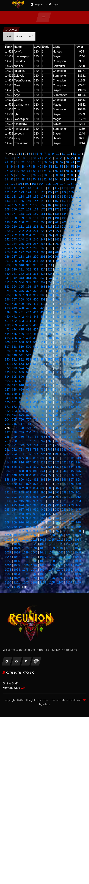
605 (7, 381)
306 (71, 260)
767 (64, 441)
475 (21, 329)
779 (71, 445)
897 (50, 492)
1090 (77, 573)
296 (78, 256)
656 (57, 398)
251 (71, 239)
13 (74, 153)
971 (28, 522)
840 (35, 471)
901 (78, 492)
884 (35, 488)
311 (28, 265)
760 (14, 441)
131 (78, 192)
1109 (8, 586)
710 (50, 419)
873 (35, 483)
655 (50, 398)
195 (64, 218)
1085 (34, 573)
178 (21, 213)
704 (7, 419)
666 (50, 402)
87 (17, 179)
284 (71, 252)
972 (35, 522)
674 (28, 406)
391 (50, 295)
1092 (17, 578)
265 (14, 248)
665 (42, 402)
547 (64, 355)
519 (21, 346)
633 (50, 389)
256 (28, 243)
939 (35, 509)
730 (35, 428)
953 (57, 513)
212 (28, 226)
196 (71, 218)
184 (64, 213)
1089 (69, 573)
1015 (51, 539)
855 (64, 475)
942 (57, 509)
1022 (34, 543)
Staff (30, 36)
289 (28, 256)
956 (78, 513)
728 (21, 428)
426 (64, 308)
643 (42, 393)
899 (64, 492)
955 (71, 513)
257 (35, 243)
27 (72, 158)
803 (7, 458)
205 (57, 222)
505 (78, 338)
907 (42, 496)
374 (7, 290)
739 (21, 432)
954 (64, 513)
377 (28, 290)
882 (21, 488)
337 (57, 273)
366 (28, 286)
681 (78, 406)
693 (7, 415)
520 (28, 346)
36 (45, 162)
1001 (8, 535)
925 (14, 505)
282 (57, 252)
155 (14, 205)
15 (6, 158)
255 (21, 243)
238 (57, 235)
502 (57, 338)
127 (50, 192)
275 (7, 252)
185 (71, 213)
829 (35, 466)
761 (21, 441)
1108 (77, 582)
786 (42, 449)
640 (21, 393)
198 (7, 222)
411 (35, 303)
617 (14, 385)
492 (64, 333)
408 (14, 303)
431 (21, 312)
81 (61, 175)
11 (63, 153)
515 (71, 342)
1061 (60, 561)
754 (50, 436)
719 (35, 423)
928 (35, 505)
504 (71, 338)
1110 (17, 586)
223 (28, 230)
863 (42, 479)
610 (42, 381)
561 (7, 363)
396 (7, 299)
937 (21, 509)
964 (57, 518)
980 (14, 526)
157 (28, 205)
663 (28, 402)
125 (35, 192)
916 (28, 501)
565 (35, 363)
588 (42, 372)
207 (71, 222)
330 (7, 273)
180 (35, 213)
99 (6, 183)
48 (34, 166)
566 (42, 363)
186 (78, 213)
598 (35, 376)
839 (28, 471)
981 (21, 526)
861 (28, 479)
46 (23, 166)
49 (39, 166)
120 (78, 188)
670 (78, 402)
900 (71, 492)
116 (50, 188)
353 (14, 282)
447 (57, 316)
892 (14, 492)
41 (72, 162)
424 (50, 308)
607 (21, 381)
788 (57, 449)
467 (42, 325)
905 (28, 496)
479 (50, 329)
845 (71, 471)
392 (57, 295)
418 (7, 308)
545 (50, 355)
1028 (8, 548)
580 (64, 368)
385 (7, 295)
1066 (25, 565)
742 (42, 432)
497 (21, 338)
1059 (43, 561)
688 (50, 411)
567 (50, 363)
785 (35, 449)
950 (35, 513)
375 (14, 290)
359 (57, 282)
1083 (17, 573)
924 (7, 505)
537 (71, 350)
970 (21, 522)
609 (35, 381)
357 (42, 282)
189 (21, 218)
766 (57, 441)
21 (39, 158)
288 (21, 256)
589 (50, 372)
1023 (43, 543)
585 (21, 372)
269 (42, 248)
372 (71, 286)
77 (39, 175)
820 (50, 462)
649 (7, 398)
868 (78, 479)
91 (39, 179)
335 (42, 273)
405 (71, 299)
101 (20, 183)
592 (71, 372)
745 (64, 432)
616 (7, 385)
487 (28, 333)
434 (42, 312)
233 (21, 235)
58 (12, 170)
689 (57, 411)
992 (21, 531)
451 (7, 320)
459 (64, 320)
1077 (43, 569)
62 (34, 170)
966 (71, 518)
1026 (69, 543)
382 (64, 290)
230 (78, 230)
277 (21, 252)
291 (42, 256)
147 (35, 200)
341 (7, 278)
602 (64, 376)
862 (35, 479)
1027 (77, 543)
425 (57, 308)
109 (76, 183)
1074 (17, 569)
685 (28, 411)
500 (42, 338)
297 (7, 260)
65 (50, 170)
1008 (69, 535)
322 (28, 269)
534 (50, 350)
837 (14, 471)
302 (42, 260)
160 (50, 205)
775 (42, 445)
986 (57, 526)
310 (21, 265)
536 (64, 350)
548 (71, 355)
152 (71, 200)
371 (64, 286)
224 (35, 230)
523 (50, 346)
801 (71, 453)
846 (78, 471)
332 (21, 273)
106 (55, 183)
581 (71, 368)
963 (50, 518)
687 (42, 411)
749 (14, 436)
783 (21, 449)
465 (28, 325)
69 (72, 170)
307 (78, 260)
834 (71, 466)
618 (21, 385)
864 (50, 479)
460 (71, 320)
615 (78, 381)
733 (57, 428)
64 (45, 170)
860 (21, 479)
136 (35, 196)
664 (35, 402)
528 (7, 350)
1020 (17, 543)
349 (64, 278)
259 (50, 243)
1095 (43, 578)
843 (57, 471)
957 (7, 518)
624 (64, 385)
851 (35, 475)
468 (50, 325)
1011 (17, 539)
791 (78, 449)
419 (14, 308)
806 (28, 458)
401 (42, 299)
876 (57, 483)
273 (71, 248)
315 (57, 265)
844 (64, 471)
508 (21, 342)
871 (21, 483)
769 (78, 441)
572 (7, 368)
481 (64, 329)
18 (23, 158)
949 (28, 513)
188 (14, 218)
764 (42, 441)
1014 (43, 539)
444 (35, 316)
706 (21, 419)
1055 (8, 561)
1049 (34, 556)
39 (61, 162)
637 (78, 389)
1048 (25, 556)
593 (78, 372)
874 (42, 483)
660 (7, 402)
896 (42, 492)
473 (7, 329)
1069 (51, 565)
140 (64, 196)
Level (8, 36)
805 (21, 458)
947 (14, 513)
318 (78, 265)
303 (50, 260)
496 (14, 338)
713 (71, 419)
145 (21, 200)
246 (35, 239)
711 (57, 419)
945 (78, 509)
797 (42, 453)
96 (67, 179)
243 (14, 239)
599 (42, 376)
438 (71, 312)
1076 (34, 569)
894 (28, 492)
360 (64, 282)
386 (14, 295)
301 (35, 260)
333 (28, 273)
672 (14, 406)
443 (28, 316)
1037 (8, 552)
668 (64, 402)
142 (78, 196)
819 (42, 462)
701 (64, 415)
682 (7, 411)
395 (78, 295)
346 (42, 278)
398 (21, 299)
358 (50, 282)
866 (64, 479)
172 (57, 209)
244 (21, 239)
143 (7, 200)
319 (7, 269)
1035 (69, 548)
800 (64, 453)
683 (14, 411)
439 (78, 312)
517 (7, 346)
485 (14, 333)
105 (48, 183)
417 (78, 303)
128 (57, 192)
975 (57, 522)
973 (42, 522)
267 (28, 248)
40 (67, 162)
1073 (8, 569)
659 (78, 398)
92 (45, 179)
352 (7, 282)
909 (57, 496)
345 (35, 278)
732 (50, 428)
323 (35, 269)
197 (78, 218)
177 (14, 213)
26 (67, 158)
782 (14, 449)
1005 (43, 535)
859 (14, 479)
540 (14, 355)
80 (56, 175)
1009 (77, 535)
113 (28, 188)
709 (42, 419)
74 (23, 175)
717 (21, 423)
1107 (69, 582)
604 (78, 376)
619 (28, 385)
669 (71, 402)
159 (42, 205)
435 (50, 312)
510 (35, 342)
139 (57, 196)
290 (35, 256)
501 (50, 338)
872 (28, 483)
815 (14, 462)
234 (28, 235)
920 (57, 501)
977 (71, 522)
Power (19, 36)
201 (28, 222)
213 (35, 226)
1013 (34, 539)
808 (42, 458)
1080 (69, 569)
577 (42, 368)
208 (78, 222)
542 (28, 355)
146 (28, 200)
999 (71, 531)
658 (71, 398)
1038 (17, 552)
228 (64, 230)
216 (57, 226)
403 (57, 299)
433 (35, 312)
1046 (8, 556)
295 (71, 256)
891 (7, 492)
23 (50, 158)
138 (50, 196)
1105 (51, 582)
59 (17, 170)
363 (7, 286)
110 (7, 188)
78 (45, 175)
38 (56, 162)
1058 (34, 561)
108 (69, 183)
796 (35, 453)
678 (57, 406)
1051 (51, 556)
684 (21, 411)
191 (35, 218)
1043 (60, 552)
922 (71, 501)
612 (57, 381)
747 (78, 432)
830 (42, 466)
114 (35, 188)
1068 (43, 565)
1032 (43, 548)
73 (17, 175)
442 (21, 316)
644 (50, 393)
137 (42, 196)
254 (14, 243)
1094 (34, 578)
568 (57, 363)
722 (57, 423)
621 (42, 385)
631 (35, 389)
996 (50, 531)
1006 (51, 535)
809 (50, 458)
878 (71, 483)
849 (21, 475)
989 (78, 526)
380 (50, 290)
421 (28, 308)
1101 (17, 582)
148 (42, 200)
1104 (43, 582)
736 (78, 428)
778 (64, 445)
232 (14, 235)
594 (7, 376)
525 (64, 346)
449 (71, 316)
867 (71, 479)
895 (35, 492)
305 (64, 260)
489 (42, 333)
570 (71, 363)
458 (57, 320)
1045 (77, 552)
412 (42, 303)
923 (78, 501)
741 (35, 432)
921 (64, 501)
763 (35, 441)
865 (57, 479)
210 (14, 226)
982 (28, 526)
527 (78, 346)
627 (7, 389)
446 (50, 316)
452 (14, 320)
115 (42, 188)
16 (12, 158)
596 (21, 376)
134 (21, 196)
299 (21, 260)
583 (7, 372)
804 (14, 458)
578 (50, 368)
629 (21, 389)
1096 (51, 578)
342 (14, 278)
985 (50, 526)
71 (6, 175)
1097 (60, 578)
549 (78, 355)
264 (7, 248)
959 (21, 518)
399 (28, 299)
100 (12, 183)
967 (78, 518)
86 (12, 179)
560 (78, 359)
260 (57, 243)
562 (14, 363)
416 (71, 303)
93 (50, 179)
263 (78, 243)
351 (78, 278)
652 (28, 398)
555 (42, 359)
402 (50, 299)
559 (71, 359)
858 (7, 479)
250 (64, 239)
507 (14, 342)
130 (71, 192)
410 (28, 303)
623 (57, 385)
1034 (60, 548)
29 (6, 162)
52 (56, 166)
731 (42, 428)
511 (42, 342)
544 (42, 355)
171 (50, 209)
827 (21, 466)
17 (17, 158)
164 (78, 205)
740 (28, 432)
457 (50, 320)
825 (7, 466)
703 (78, 415)
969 (14, 522)
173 (64, 209)
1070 (60, 565)
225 (42, 230)
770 (7, 445)
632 (42, 389)
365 (21, 286)
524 (57, 346)
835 (78, 466)
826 (14, 466)
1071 (69, 565)
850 (28, 475)
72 (12, 175)
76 (34, 175)
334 (35, 273)
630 (28, 389)
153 (78, 200)
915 (21, 501)
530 (21, 350)
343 (21, 278)
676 (42, 406)
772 (21, 445)
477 (35, 329)
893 (21, 492)
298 (14, 260)
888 (64, 488)
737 (7, 432)
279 (35, 252)
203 (42, 222)
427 (71, 308)
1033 (51, 548)
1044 (69, 552)
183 (57, 213)
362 (78, 282)
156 (21, 205)
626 (78, 385)
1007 (60, 535)
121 (7, 192)
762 (28, 441)
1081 (77, 569)
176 (7, 213)
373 (78, 286)
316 (64, 265)
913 (7, 501)
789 (64, 449)
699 (50, 415)
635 (64, 389)
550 (7, 359)
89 (28, 179)
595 (14, 376)
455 (35, 320)
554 (35, 359)
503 (64, 338)
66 (56, 170)
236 (42, 235)
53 (61, 166)
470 (64, 325)
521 (35, 346)
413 (50, 303)
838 (21, 471)
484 (7, 333)
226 (50, 230)
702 (71, 415)
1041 (43, 552)
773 (28, 445)
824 (78, 462)
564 (28, 363)
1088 (60, 573)
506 (7, 342)
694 (14, 415)
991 (14, 531)
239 (64, 235)
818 (35, 462)
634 (57, 389)
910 (64, 496)
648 (78, 393)
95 (61, 179)
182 (50, 213)
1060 (51, 561)
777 (57, 445)
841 (42, 471)
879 (78, 483)
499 (35, 338)
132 (7, 196)
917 (35, 501)
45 (17, 166)
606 (14, 381)
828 (28, 466)
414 (57, 303)
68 (67, 170)
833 (64, 466)
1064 (8, 565)
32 (23, 162)
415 (64, 303)
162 (64, 205)
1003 (25, 535)
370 (57, 286)
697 (35, 415)
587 (35, 372)
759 (7, 441)
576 (35, 368)
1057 (25, 561)
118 (64, 188)
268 (35, 248)
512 (50, 342)
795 (28, 453)
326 (57, 269)
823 (71, 462)
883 (28, 488)
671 (7, 406)
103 (34, 183)
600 (50, 376)
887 (57, 488)
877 (64, 483)
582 (78, 368)
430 (14, 312)
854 (57, 475)
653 (35, 398)
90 (34, 179)
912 (78, 496)
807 (35, 458)
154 (7, 205)
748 (7, 436)
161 (57, 205)
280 (42, 252)
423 (42, 308)
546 (57, 355)
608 (28, 381)
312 (35, 265)
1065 (17, 565)
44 (12, 166)
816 (21, 462)
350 (71, 278)
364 (14, 286)
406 (78, 299)
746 (71, 432)
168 (28, 209)
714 (78, 419)
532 (35, 350)
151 (64, 200)
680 (71, 406)
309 (14, 265)
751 (28, 436)
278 (28, 252)
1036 (77, 548)
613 (64, 381)
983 (35, 526)
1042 (51, 552)
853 (50, 475)
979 (7, 526)
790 (71, 449)
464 (21, 325)
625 (71, 385)
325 (50, 269)
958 (14, 518)
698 (42, 415)
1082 (8, 573)
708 (35, 419)
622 (50, 385)
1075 (25, 569)
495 (7, 338)
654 (42, 398)
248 (50, 239)
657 (64, 398)
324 (42, 269)
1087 (51, 573)
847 (7, 475)
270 (50, 248)
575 (28, 368)
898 (57, 492)
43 (6, 166)
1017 (69, 539)
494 (78, 333)
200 (21, 222)
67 (61, 170)
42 (78, 162)
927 (28, 505)
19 (28, 158)
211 (21, 226)
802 (78, 453)
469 (57, 325)
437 (64, 312)
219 (78, 226)
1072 (77, 565)
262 (71, 243)
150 (57, 200)
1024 (51, 543)
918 (42, 501)
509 (28, 342)
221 (14, 230)
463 (14, 325)
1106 (60, 582)
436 (57, 312)
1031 (34, 548)
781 (7, 449)
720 (42, 423)
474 (14, 329)
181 (42, 213)
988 (71, 526)
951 (42, 513)
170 (42, 209)
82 (67, 175)
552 (21, 359)
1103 (34, 582)
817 (28, 462)
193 (50, 218)
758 (78, 436)
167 (21, 209)
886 (50, 488)
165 (7, 209)
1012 (25, 539)
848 (14, 475)
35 (39, 162)
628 (14, 389)
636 (71, 389)
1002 (17, 535)
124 (28, 192)
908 (50, 496)
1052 (60, 556)
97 (72, 179)
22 (45, 158)
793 (14, 453)
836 (7, 471)
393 (64, 295)
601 (57, 376)
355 (28, 282)
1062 (69, 561)
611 (50, 381)
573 (14, 368)
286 (7, 256)
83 (72, 175)
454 (28, 320)
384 (78, 290)
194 (57, 218)
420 (21, 308)
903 (14, 496)
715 (7, 423)
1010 (8, 539)
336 (50, 273)
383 (71, 290)
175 (78, 209)
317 (71, 265)
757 (71, 436)
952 (50, 513)
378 (35, 290)
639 (14, 393)
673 (21, 406)
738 (14, 432)
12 (68, 153)
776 (50, 445)
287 (14, 256)
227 (57, 230)
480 (57, 329)
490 (50, 333)
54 (67, 166)
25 (61, 158)
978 (78, 522)
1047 (17, 556)
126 (42, 192)
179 (28, 213)
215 (50, 226)
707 (28, 419)
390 (42, 295)
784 (28, 449)
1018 (77, 539)
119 (71, 188)
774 (35, 445)
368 (42, 286)
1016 (60, 539)
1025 (60, 543)
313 (42, 265)
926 (21, 505)
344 (28, 278)
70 (78, 170)
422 (35, 308)
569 (64, 363)
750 (21, 436)
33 (28, 162)
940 (42, 509)
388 (28, 295)
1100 (8, 582)
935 (7, 509)
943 (64, 509)
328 (71, 269)
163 (71, 205)
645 (57, 393)
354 (21, 282)
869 (7, 483)
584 (14, 372)
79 (50, 175)
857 (78, 475)
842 (50, 471)
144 (14, 200)
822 (64, 462)
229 (71, 230)
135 (28, 196)
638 (7, 393)
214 (42, 226)
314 (50, 265)
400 (35, 299)
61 (28, 170)
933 (71, 505)
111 (14, 188)
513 (57, 342)
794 (21, 453)
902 (7, 496)
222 (21, 230)
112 (21, 188)
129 (64, 192)
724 (71, 423)
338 (64, 273)
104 (41, 183)
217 (64, 226)
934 (78, 505)
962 (42, 518)
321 (21, 269)
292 (50, 256)
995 (42, 531)
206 (64, 222)
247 (42, 239)
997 (57, 531)
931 (57, 505)
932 (64, 505)
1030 (25, 548)
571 (78, 363)
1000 (79, 531)
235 (35, 235)
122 (14, 192)
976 (64, 522)
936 (14, 509)
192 (42, 218)
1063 (77, 561)
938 (28, 509)
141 (71, 196)
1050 (43, 556)
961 (35, 518)
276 (14, 252)
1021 (25, 543)
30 (12, 162)
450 (78, 316)
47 (28, 166)
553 (28, 359)
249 (57, 239)
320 (14, 269)
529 (14, 350)
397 (14, 299)
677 (50, 406)
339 (71, 273)
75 (28, 175)
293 (57, 256)
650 (14, 398)
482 (71, 329)
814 (7, 462)
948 (21, 513)
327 (64, 269)
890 (78, 488)
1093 (25, 578)
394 (71, 295)
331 (14, 273)
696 (28, 415)
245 (28, 239)
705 (14, 419)
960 (28, 518)
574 (21, 368)
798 (50, 453)
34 (34, 162)
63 (39, 170)
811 (64, 458)
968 (7, 522)
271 (57, 248)
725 (78, 423)
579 (57, 368)
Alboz (46, 704)
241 (78, 235)
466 (35, 325)
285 (78, 252)
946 (7, 513)
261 (64, 243)
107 (62, 183)
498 (28, 338)
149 (50, 200)
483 (78, 329)
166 (14, 209)
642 (35, 393)
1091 (8, 578)
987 (64, 526)
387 (21, 295)
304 (57, 260)
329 (78, 269)
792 (7, 453)
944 (71, 509)
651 (21, 398)
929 (42, 505)
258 (42, 243)
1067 (34, 565)
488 (35, 333)
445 (42, 316)
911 (71, 496)
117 (57, 188)
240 (71, 235)
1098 (69, 578)
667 (57, 402)
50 (45, 166)
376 (21, 290)
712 (64, 419)
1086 (43, 573)
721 (50, 423)
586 (28, 372)
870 (14, 483)
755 (57, 436)
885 (42, 488)
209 (7, 226)
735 (71, 428)
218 (71, 226)
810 (57, 458)
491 (57, 333)
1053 (69, 556)
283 (64, 252)
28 (78, 158)
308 (7, 265)
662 (21, 402)
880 (7, 488)
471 (71, 325)
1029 (17, 548)
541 (21, 355)
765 (50, 441)
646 (64, 393)
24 (56, 158)
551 (14, 359)
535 (57, 350)
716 (14, 423)
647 (71, 393)
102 (27, 183)
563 (21, 363)
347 (50, 278)
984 (42, 526)
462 (7, 325)
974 (50, 522)
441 (14, 316)
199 (14, 222)
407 (7, 303)
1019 (8, 543)
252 (78, 239)
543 (35, 355)
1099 (77, 578)
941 (50, 509)
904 (21, 496)
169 (35, 209)
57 (6, 170)
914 (14, 501)
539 (7, 355)
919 (50, 501)
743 (50, 432)
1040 (34, 552)
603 (71, 376)
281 (50, 252)
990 (7, 531)
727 (14, 428)
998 (64, 531)
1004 (34, 535)
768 (71, 441)
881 (14, 488)
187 (7, 218)
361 (71, 282)
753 (42, 436)
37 (50, 162)
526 (71, 346)
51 (50, 166)
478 (42, 329)
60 (23, 170)
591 (64, 372)
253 (7, 243)
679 (64, 406)
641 (28, 393)
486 (21, 333)
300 (28, 260)
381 (57, 290)
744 (57, 432)
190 (28, 218)
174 (71, 209)
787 (50, 449)
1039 (25, 552)
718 (28, 423)
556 (50, 359)
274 (78, 248)
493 (71, 333)
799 (57, 453)
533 (42, 350)
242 (7, 239)
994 (35, 531)
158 (35, 205)
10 (57, 153)
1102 (25, 582)
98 (78, 179)
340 (78, 273)
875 (50, 483)
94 (56, 179)
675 (35, 406)
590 (57, 372)
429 (7, 312)
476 (28, 329)
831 (50, 466)
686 (35, 411)
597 (28, 376)
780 (78, 445)
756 (64, 436)
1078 (51, 569)
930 (50, 505)
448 (64, 316)
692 (78, 411)
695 (21, 415)
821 (57, 462)
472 (78, 325)
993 (28, 531)
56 (78, 166)
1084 (25, 573)
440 (7, 316)
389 (35, 295)
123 (21, 192)
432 (28, 312)
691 (71, 411)
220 (7, 230)
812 (71, 458)
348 (57, 278)
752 (35, 436)
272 (64, 248)
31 (17, 162)
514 (64, 342)
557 (57, 359)
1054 (77, 556)
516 (78, 342)
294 (64, 256)
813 (78, 458)
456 (42, 320)
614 (71, 381)
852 (42, 475)
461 (78, 320)
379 (42, 290)
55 (72, 166)
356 (35, 282)
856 (71, 475)
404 (64, 299)
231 (7, 235)
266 (21, 248)
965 (64, 518)
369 (50, 286)
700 (57, 415)
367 (35, 286)
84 (78, 175)
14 (79, 153)
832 (57, 466)
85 (6, 179)
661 (14, 402)
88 (23, 179)
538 (78, 350)
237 (50, 235)
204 (50, 222)
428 (78, 308)
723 (64, 423)
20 (34, 158)
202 (35, 222)
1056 (17, 561)
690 (64, 411)
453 (21, 320)
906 (35, 496)
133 (14, 196)
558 (64, 359)
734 (64, 428)
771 (14, 445)
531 (28, 350)
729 (28, 428)
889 (71, 488)
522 (42, 346)
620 (35, 385)
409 (21, 303)
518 (14, 346)
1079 (60, 569)
